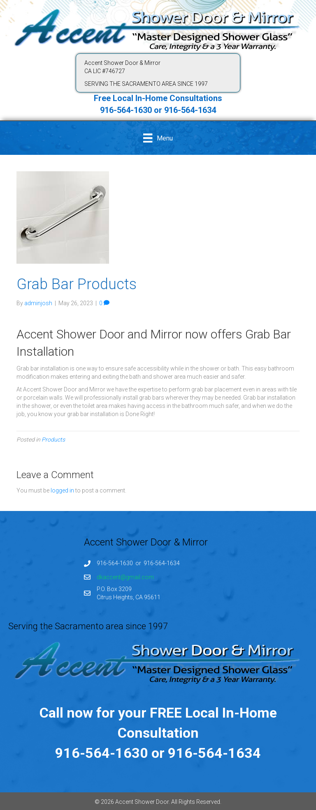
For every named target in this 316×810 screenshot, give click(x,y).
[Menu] (157, 138)
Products (53, 439)
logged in (62, 490)
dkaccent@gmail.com (125, 577)
